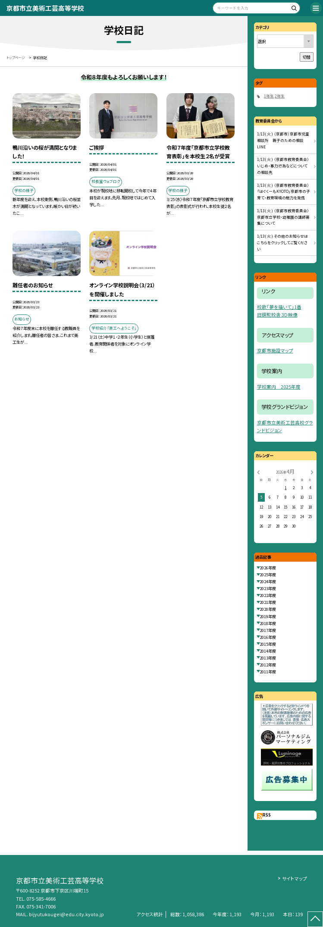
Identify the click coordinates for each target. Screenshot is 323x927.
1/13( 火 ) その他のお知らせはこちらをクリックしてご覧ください (282, 242)
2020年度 (268, 609)
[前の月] (258, 471)
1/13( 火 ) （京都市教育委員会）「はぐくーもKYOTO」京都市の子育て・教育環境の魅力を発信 (283, 191)
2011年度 (268, 672)
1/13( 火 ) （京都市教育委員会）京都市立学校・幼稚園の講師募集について (283, 217)
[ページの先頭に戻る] (315, 919)
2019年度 (268, 616)
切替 (306, 57)
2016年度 (268, 637)
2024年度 (268, 581)
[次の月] (311, 471)
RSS (267, 815)
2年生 (280, 96)
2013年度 (268, 658)
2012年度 (268, 665)
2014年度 (268, 651)
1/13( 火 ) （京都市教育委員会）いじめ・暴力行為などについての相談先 (283, 166)
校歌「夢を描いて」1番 (279, 307)
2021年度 (268, 602)
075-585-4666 (41, 898)
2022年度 (268, 595)
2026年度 (268, 568)
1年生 (269, 96)
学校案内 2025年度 (279, 386)
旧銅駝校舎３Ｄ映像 (277, 314)
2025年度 (268, 575)
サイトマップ (294, 878)
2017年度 (268, 630)
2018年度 (268, 623)
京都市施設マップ (275, 350)
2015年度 (268, 644)
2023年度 (268, 588)
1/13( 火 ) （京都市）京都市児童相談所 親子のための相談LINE (283, 140)
